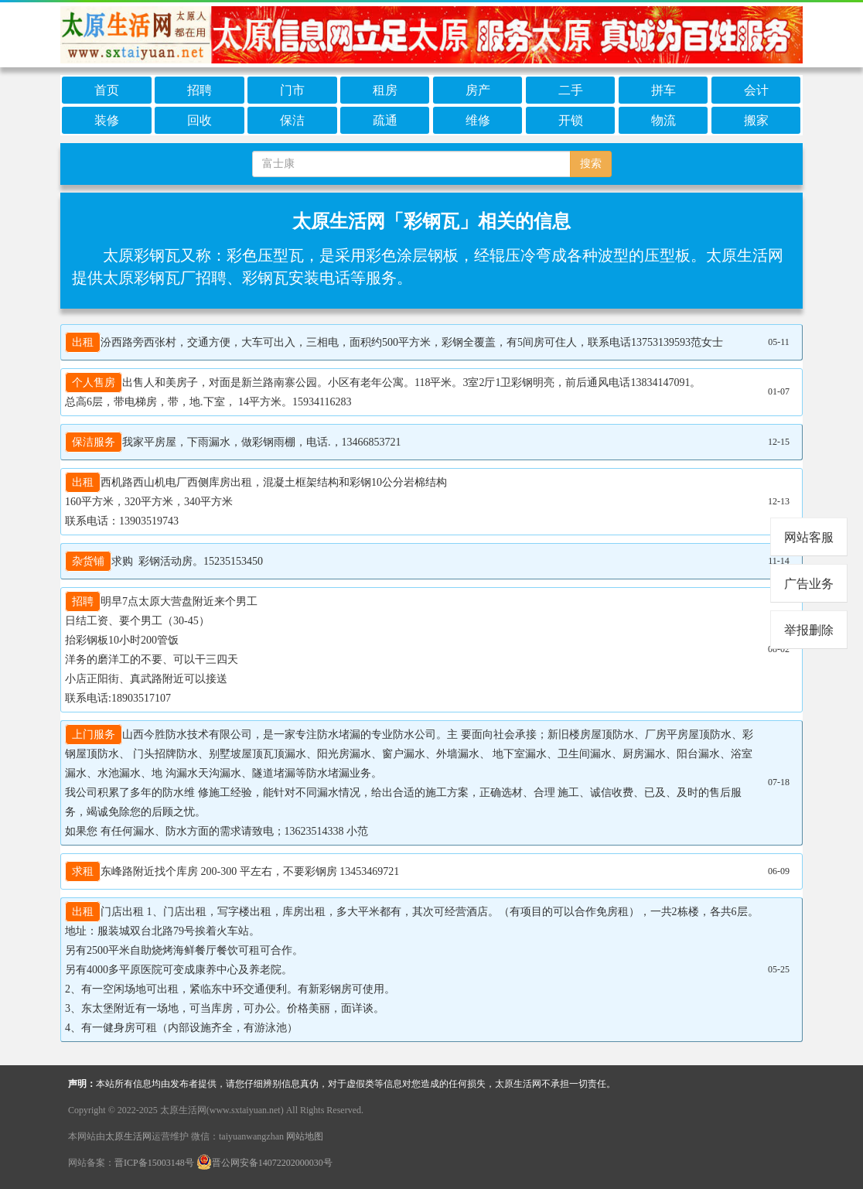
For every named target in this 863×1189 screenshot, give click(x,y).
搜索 (591, 163)
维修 (478, 120)
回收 (199, 120)
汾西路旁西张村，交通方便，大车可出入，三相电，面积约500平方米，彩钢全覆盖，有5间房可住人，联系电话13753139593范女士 (394, 342)
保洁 (292, 120)
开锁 (570, 120)
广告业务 (809, 583)
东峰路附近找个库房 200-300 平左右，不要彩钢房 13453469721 (232, 871)
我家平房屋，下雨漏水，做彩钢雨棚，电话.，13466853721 (233, 442)
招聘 (199, 90)
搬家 (756, 120)
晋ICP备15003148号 (154, 1162)
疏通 (385, 120)
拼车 (663, 90)
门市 (292, 90)
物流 (663, 120)
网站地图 (304, 1136)
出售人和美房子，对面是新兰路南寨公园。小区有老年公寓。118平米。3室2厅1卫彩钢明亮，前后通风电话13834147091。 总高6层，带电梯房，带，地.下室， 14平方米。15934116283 (383, 390)
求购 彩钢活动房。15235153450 (164, 561)
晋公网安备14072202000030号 (264, 1162)
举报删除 (809, 630)
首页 (106, 90)
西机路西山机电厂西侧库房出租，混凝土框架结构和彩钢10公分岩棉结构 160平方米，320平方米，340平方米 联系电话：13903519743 (256, 500)
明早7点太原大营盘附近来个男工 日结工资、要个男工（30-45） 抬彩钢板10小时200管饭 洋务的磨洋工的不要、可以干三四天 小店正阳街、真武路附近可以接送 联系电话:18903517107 (161, 648)
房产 (478, 90)
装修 (106, 120)
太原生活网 (128, 1136)
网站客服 (809, 537)
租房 (385, 90)
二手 (570, 90)
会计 (756, 90)
